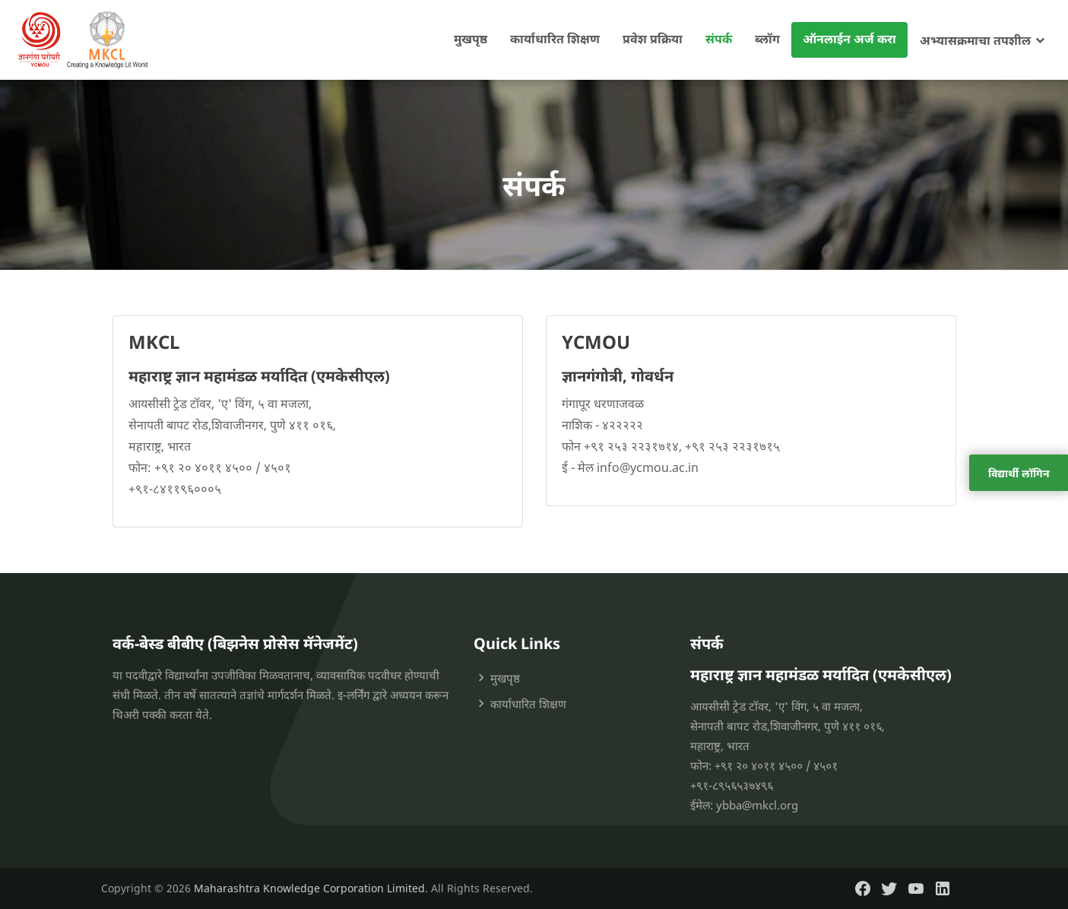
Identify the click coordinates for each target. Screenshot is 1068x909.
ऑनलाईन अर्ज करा (849, 38)
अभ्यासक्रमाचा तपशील (975, 40)
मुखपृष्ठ (470, 38)
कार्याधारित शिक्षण (555, 38)
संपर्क (718, 38)
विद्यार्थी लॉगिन (1019, 473)
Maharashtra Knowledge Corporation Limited (309, 888)
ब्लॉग (767, 38)
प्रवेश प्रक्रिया (653, 38)
